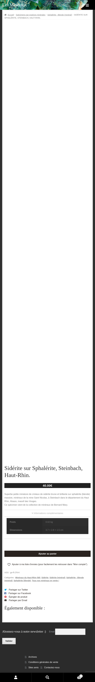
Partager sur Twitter (18, 590)
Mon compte (16, 677)
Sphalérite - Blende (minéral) (59, 15)
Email (52, 631)
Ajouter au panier (47, 554)
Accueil (11, 15)
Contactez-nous (52, 667)
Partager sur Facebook (20, 593)
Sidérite (44, 577)
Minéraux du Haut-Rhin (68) (27, 577)
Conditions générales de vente (43, 662)
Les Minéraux (14, 4)
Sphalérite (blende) (22, 581)
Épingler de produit (18, 597)
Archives (32, 657)
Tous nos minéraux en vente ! (45, 581)
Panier (73, 675)
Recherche (47, 677)
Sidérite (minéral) (57, 577)
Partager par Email (18, 600)
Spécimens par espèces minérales (30, 15)
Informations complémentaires (47, 513)
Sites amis (33, 667)
